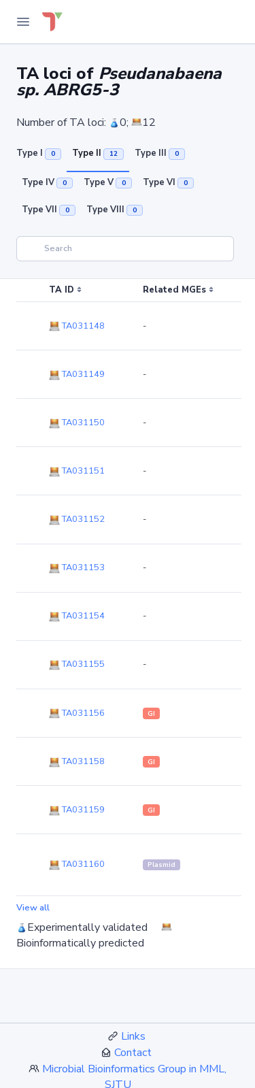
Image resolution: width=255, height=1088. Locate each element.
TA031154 (77, 616)
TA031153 (77, 567)
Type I (38, 153)
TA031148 (77, 326)
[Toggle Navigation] (23, 22)
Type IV (47, 182)
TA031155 (77, 664)
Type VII (48, 209)
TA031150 (77, 422)
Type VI (168, 182)
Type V (108, 182)
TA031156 (77, 713)
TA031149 (77, 374)
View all (33, 908)
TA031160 (77, 864)
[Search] (125, 248)
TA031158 (77, 761)
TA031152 (77, 519)
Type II (98, 153)
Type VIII (114, 209)
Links (133, 1036)
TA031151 (77, 471)
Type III (160, 153)
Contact (133, 1052)
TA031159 (77, 810)
